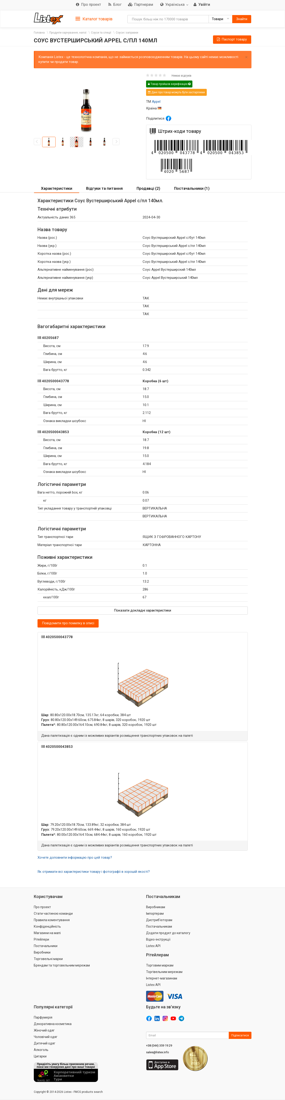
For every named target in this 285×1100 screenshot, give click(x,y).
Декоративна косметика (53, 1024)
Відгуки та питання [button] (104, 188)
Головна (39, 32)
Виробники (42, 952)
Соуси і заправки (127, 32)
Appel (156, 101)
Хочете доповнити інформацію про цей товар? (75, 857)
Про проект (42, 907)
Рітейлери (41, 939)
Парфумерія (43, 1017)
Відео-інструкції (158, 939)
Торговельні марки (48, 959)
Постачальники (45, 946)
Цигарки (40, 1056)
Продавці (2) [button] (148, 188)
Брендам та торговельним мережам (62, 965)
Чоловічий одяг (45, 1037)
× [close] (246, 57)
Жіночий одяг (44, 1030)
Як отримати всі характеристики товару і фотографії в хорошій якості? (94, 872)
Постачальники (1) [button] (192, 188)
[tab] (94, 18)
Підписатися (240, 1035)
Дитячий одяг (44, 1043)
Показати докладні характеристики (142, 610)
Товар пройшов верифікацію (169, 84)
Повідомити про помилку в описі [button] (68, 623)
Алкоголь (41, 1050)
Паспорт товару (231, 39)
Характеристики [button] (56, 188)
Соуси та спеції (101, 32)
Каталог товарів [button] (94, 19)
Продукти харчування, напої (67, 32)
